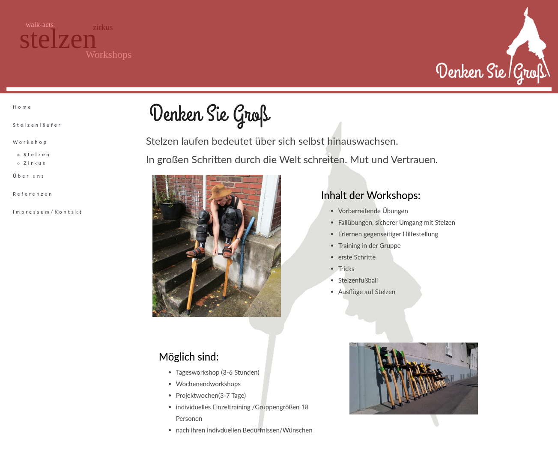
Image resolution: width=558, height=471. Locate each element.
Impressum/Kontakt (48, 212)
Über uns (29, 176)
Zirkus (35, 163)
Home (22, 107)
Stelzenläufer (37, 125)
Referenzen (33, 194)
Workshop (30, 142)
